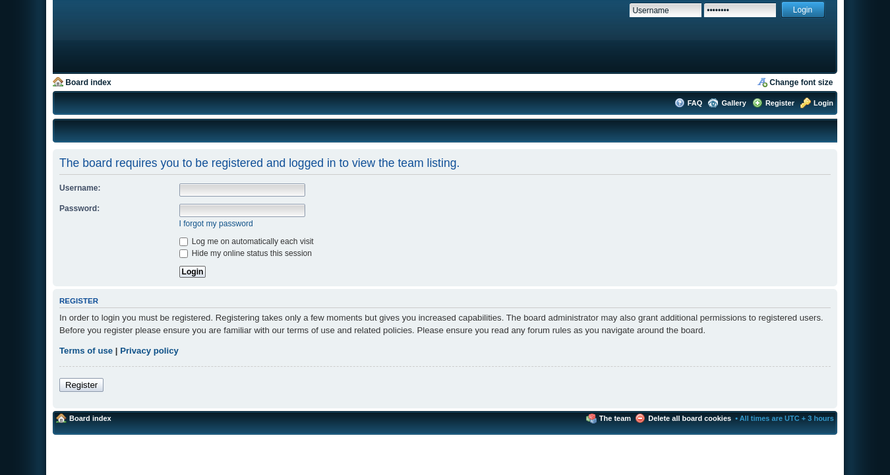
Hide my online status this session (245, 253)
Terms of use (86, 351)
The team (615, 418)
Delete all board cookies (689, 418)
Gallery (733, 103)
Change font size (801, 82)
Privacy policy (149, 351)
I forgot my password (216, 223)
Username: (80, 188)
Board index (88, 82)
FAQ (695, 103)
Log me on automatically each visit (246, 241)
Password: (79, 208)
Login (823, 103)
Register (779, 103)
